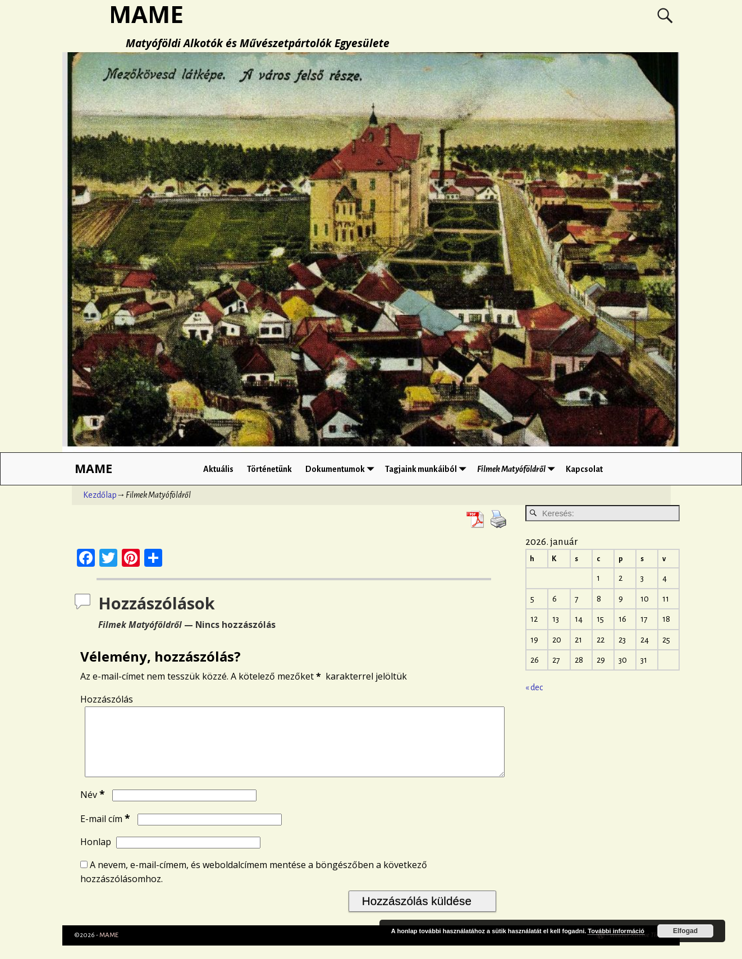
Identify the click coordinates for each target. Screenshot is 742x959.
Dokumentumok (341, 469)
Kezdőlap (100, 494)
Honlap (95, 855)
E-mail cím (106, 832)
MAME (93, 468)
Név (93, 808)
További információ (616, 931)
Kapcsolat (584, 469)
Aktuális (218, 469)
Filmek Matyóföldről (518, 469)
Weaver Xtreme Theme (639, 948)
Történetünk (269, 469)
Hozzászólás (106, 699)
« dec (534, 687)
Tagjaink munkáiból (427, 469)
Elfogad (685, 931)
